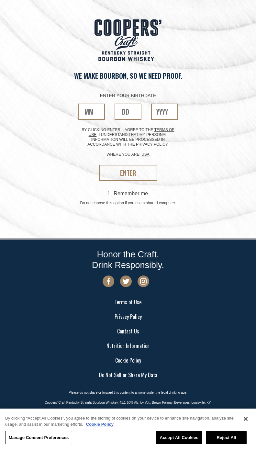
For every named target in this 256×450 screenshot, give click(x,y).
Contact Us (128, 331)
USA (145, 154)
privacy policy (151, 144)
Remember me (128, 193)
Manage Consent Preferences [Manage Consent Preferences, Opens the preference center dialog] (39, 439)
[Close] (246, 420)
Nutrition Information (128, 346)
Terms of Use (128, 302)
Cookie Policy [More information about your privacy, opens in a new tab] (100, 425)
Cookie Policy (128, 360)
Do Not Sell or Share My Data (128, 375)
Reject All (226, 439)
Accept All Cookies (179, 439)
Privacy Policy (128, 317)
